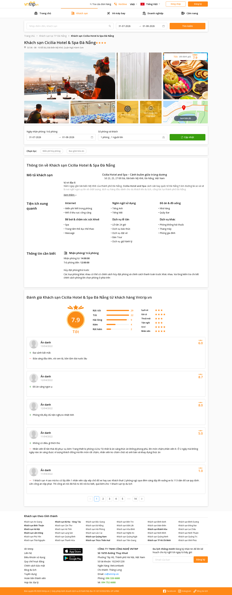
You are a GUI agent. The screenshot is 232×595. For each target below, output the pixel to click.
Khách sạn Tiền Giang (126, 540)
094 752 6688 (108, 582)
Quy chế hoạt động (34, 561)
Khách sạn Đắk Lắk (125, 525)
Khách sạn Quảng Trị (188, 536)
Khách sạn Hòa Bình (126, 529)
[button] (185, 56)
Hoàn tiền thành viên (35, 578)
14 (135, 499)
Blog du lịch (30, 569)
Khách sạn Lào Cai (94, 533)
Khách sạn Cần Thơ (63, 525)
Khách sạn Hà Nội (32, 529)
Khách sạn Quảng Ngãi (127, 536)
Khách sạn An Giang (33, 521)
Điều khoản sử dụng (34, 557)
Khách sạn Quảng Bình (65, 536)
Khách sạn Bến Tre (125, 521)
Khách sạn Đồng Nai (188, 525)
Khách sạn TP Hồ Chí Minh (159, 540)
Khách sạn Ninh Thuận (188, 533)
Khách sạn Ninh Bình (157, 533)
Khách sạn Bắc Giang (95, 521)
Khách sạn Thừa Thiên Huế (98, 540)
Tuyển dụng (30, 574)
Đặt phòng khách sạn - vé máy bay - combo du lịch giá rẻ (31, 4)
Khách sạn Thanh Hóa (65, 540)
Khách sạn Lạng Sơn (64, 533)
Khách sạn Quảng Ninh (158, 536)
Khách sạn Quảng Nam (96, 536)
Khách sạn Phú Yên (32, 536)
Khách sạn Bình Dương (189, 521)
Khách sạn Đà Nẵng (94, 525)
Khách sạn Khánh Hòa (157, 529)
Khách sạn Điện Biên (157, 525)
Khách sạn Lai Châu (187, 529)
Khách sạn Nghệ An (125, 533)
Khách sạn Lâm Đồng (33, 533)
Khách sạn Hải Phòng (95, 529)
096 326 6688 (113, 578)
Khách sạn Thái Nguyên (34, 540)
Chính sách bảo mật (34, 565)
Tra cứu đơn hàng (100, 4)
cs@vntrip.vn (111, 574)
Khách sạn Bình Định (157, 521)
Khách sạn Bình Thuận (34, 525)
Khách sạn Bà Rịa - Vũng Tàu (68, 521)
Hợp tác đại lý (31, 582)
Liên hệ (28, 553)
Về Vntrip (28, 548)
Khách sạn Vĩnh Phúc (188, 540)
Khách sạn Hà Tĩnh (63, 529)
